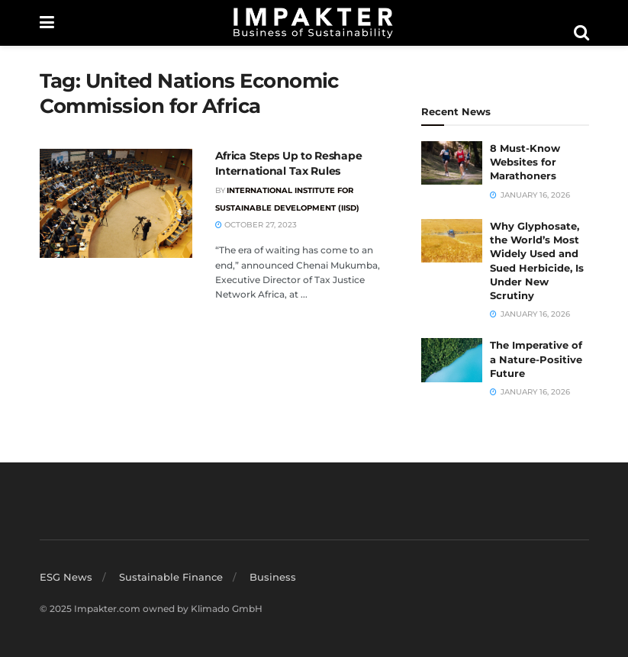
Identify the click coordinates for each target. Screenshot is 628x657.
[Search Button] (581, 33)
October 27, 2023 (256, 225)
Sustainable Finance (171, 577)
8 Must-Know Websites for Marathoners (525, 162)
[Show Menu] (47, 23)
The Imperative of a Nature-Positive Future (536, 358)
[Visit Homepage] (313, 23)
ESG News (66, 577)
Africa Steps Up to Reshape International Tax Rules (288, 163)
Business (273, 577)
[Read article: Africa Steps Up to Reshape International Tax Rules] (116, 203)
